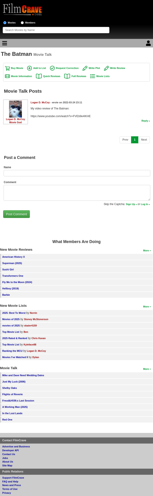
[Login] (149, 44)
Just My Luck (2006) (14, 381)
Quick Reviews (51, 76)
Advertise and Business (16, 446)
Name (7, 167)
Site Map (7, 465)
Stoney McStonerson (36, 319)
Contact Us (8, 454)
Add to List (39, 68)
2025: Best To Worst (14, 313)
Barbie (6, 294)
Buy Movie (17, 68)
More (146, 250)
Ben (26, 332)
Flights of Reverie (12, 394)
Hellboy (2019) (10, 288)
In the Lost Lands (12, 413)
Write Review (117, 68)
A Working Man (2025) (15, 407)
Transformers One (12, 275)
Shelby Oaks (9, 388)
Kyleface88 (30, 344)
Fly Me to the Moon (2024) (17, 282)
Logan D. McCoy (15, 119)
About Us (7, 461)
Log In (144, 204)
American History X (13, 256)
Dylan (35, 357)
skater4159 (30, 325)
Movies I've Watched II (15, 357)
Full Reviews (78, 76)
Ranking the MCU (12, 351)
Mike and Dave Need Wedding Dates (23, 375)
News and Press (11, 485)
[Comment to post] (77, 193)
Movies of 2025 (11, 319)
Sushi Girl (8, 269)
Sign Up (130, 204)
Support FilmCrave (13, 477)
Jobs (5, 458)
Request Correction (67, 68)
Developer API (10, 450)
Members (30, 22)
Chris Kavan (38, 338)
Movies (12, 22)
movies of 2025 (11, 325)
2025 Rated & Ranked (14, 338)
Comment (10, 182)
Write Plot (94, 68)
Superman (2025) (12, 263)
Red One (7, 419)
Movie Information (21, 76)
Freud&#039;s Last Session (18, 400)
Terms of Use (10, 489)
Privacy (6, 492)
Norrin (33, 313)
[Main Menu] (4, 44)
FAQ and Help (10, 481)
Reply (144, 120)
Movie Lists (103, 76)
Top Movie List (10, 332)
